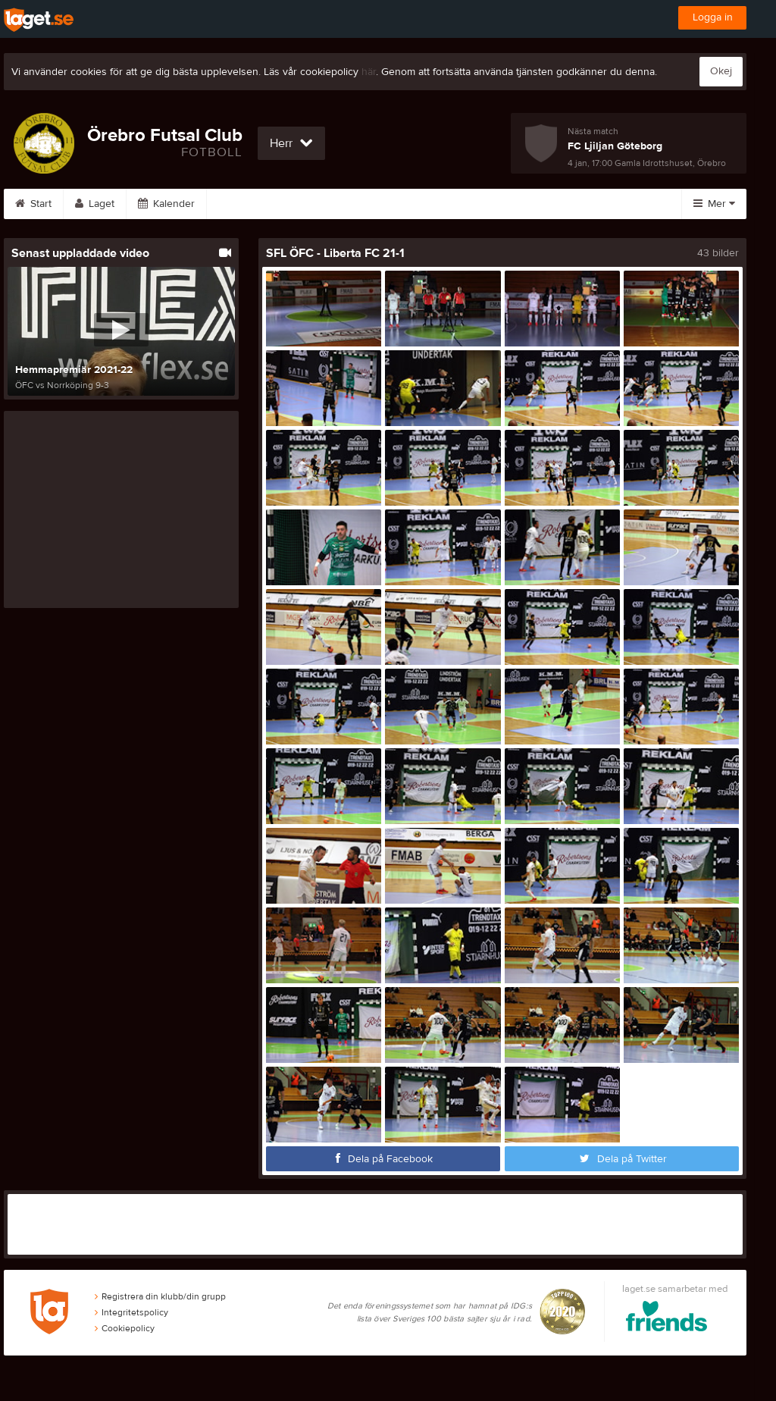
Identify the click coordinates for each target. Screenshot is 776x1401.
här (368, 72)
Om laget (536, 204)
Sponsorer (451, 204)
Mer (714, 204)
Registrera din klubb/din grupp (160, 1296)
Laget (94, 204)
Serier (239, 204)
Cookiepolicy (125, 1328)
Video (374, 204)
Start (33, 204)
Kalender (166, 204)
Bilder (307, 204)
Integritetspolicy (131, 1312)
